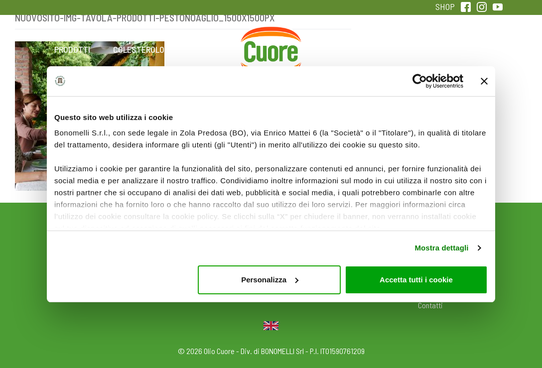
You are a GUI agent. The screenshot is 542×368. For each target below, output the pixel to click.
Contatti (430, 305)
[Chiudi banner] (484, 81)
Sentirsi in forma (470, 56)
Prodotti (72, 49)
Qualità (403, 49)
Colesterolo (138, 49)
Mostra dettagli (441, 248)
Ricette (205, 49)
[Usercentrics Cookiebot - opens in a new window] (419, 81)
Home (271, 38)
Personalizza (269, 279)
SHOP (445, 6)
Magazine (337, 49)
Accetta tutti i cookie (416, 279)
